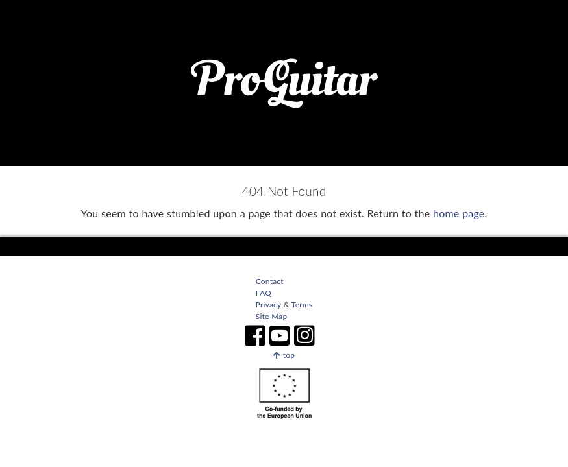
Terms (301, 304)
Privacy (268, 304)
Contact (270, 281)
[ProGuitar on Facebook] (255, 336)
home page (458, 213)
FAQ (263, 293)
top (284, 355)
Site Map (272, 316)
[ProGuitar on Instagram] (312, 336)
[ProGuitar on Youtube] (279, 336)
